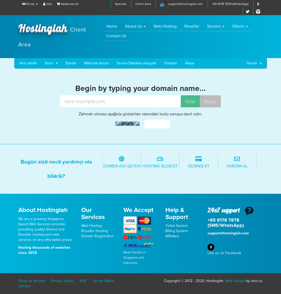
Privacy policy (62, 281)
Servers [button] (215, 26)
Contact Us (116, 36)
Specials (121, 4)
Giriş (47, 4)
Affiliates (172, 236)
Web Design (235, 281)
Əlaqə (189, 63)
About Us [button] (135, 26)
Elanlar (71, 63)
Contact (24, 286)
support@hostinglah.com (185, 4)
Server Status (103, 281)
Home (113, 26)
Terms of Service (31, 281)
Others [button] (240, 26)
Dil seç (30, 4)
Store (51, 63)
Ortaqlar (170, 63)
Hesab (254, 63)
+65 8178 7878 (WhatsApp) (230, 4)
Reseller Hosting (94, 231)
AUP (82, 281)
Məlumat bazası (96, 63)
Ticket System (176, 225)
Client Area (143, 4)
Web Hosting (165, 26)
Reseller (191, 26)
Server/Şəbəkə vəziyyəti (136, 63)
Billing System (176, 231)
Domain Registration (97, 236)
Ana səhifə (28, 63)
